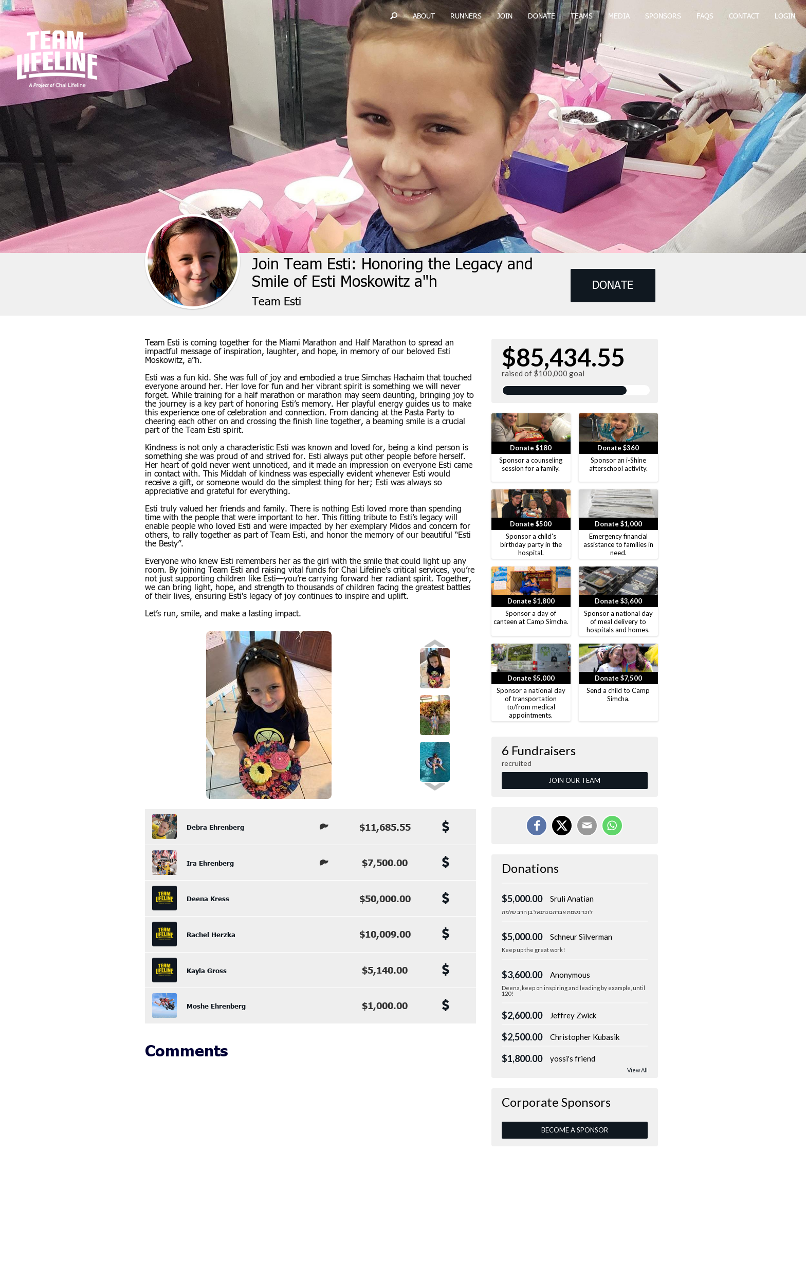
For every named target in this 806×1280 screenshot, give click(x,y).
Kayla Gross (207, 970)
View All (637, 1070)
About (424, 16)
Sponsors (663, 16)
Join (504, 16)
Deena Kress (208, 898)
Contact (744, 16)
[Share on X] (562, 825)
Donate (541, 16)
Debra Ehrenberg (215, 827)
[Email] (587, 825)
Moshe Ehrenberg (216, 1006)
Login (785, 16)
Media (619, 16)
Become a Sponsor (574, 1130)
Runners (466, 16)
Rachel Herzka (211, 934)
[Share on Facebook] (536, 825)
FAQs (705, 16)
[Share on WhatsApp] (612, 825)
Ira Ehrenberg (210, 863)
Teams (582, 16)
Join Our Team (574, 780)
